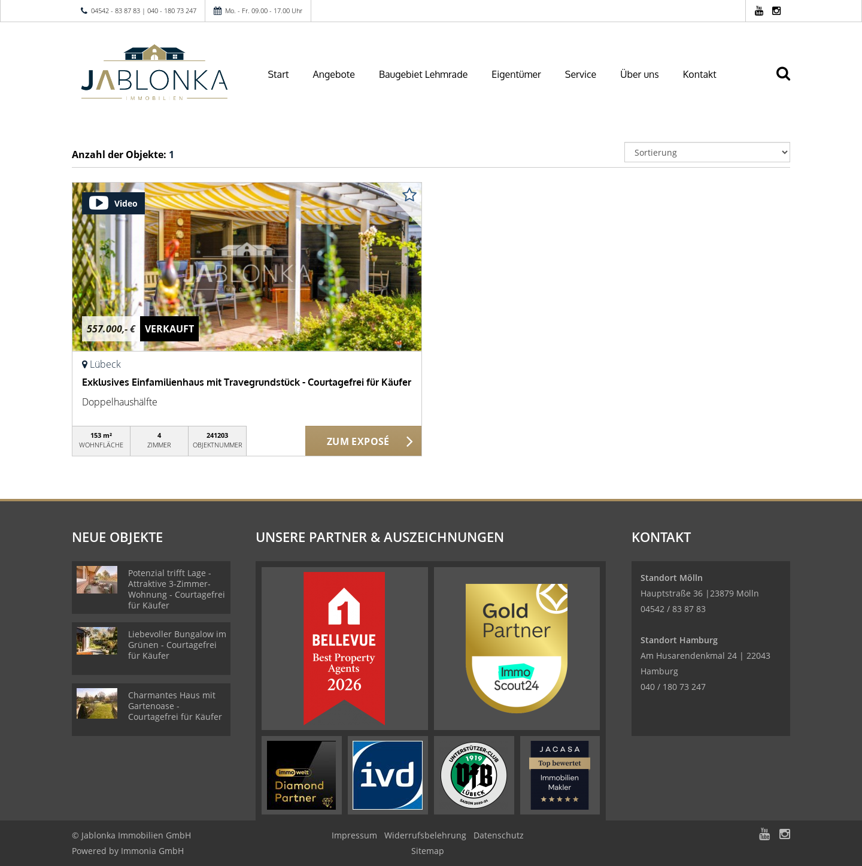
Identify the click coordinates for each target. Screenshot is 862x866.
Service (580, 74)
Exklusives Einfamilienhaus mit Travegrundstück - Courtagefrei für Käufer (246, 382)
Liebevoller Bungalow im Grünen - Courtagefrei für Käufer (177, 644)
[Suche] (788, 82)
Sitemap (427, 850)
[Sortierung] (707, 152)
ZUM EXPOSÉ (358, 441)
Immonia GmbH (152, 850)
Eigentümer (516, 74)
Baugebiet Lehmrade (423, 74)
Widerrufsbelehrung (425, 835)
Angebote (334, 74)
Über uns (639, 74)
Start (278, 74)
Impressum (354, 835)
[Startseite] (155, 73)
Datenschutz (499, 835)
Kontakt (700, 74)
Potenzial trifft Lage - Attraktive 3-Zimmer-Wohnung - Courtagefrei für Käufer (176, 589)
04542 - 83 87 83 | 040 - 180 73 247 (143, 10)
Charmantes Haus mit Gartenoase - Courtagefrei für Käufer (175, 705)
